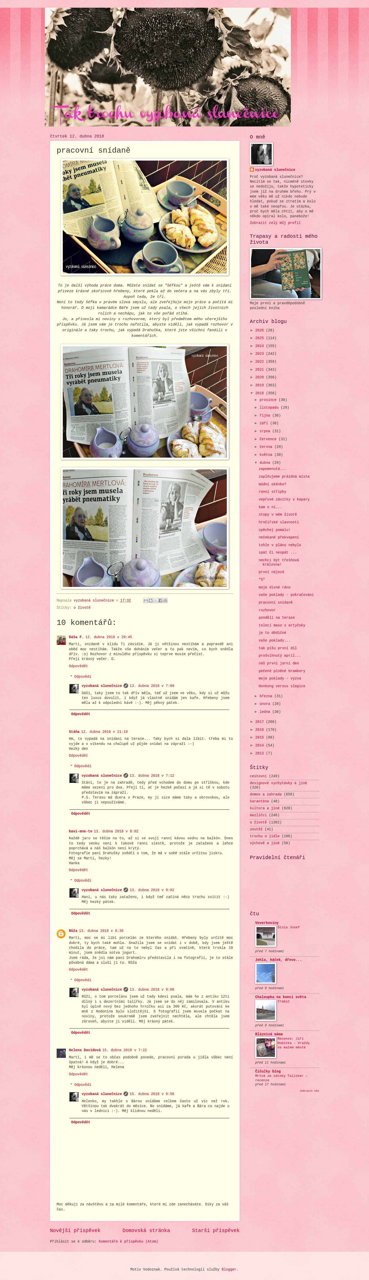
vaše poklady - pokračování (286, 595)
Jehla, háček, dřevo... (278, 960)
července (269, 439)
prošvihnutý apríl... (280, 656)
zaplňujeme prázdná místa (284, 477)
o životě (82, 608)
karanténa (259, 801)
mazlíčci (258, 815)
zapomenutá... (272, 469)
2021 (260, 370)
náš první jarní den (279, 663)
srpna (266, 431)
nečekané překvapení (279, 537)
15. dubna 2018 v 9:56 (152, 1094)
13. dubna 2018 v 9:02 (152, 890)
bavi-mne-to (80, 831)
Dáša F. (76, 637)
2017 (260, 722)
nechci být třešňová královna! (279, 562)
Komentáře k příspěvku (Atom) (128, 1242)
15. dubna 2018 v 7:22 (124, 1050)
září (265, 423)
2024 (260, 346)
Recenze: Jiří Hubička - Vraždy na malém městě (294, 1043)
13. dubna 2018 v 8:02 (116, 831)
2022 (260, 362)
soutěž (256, 829)
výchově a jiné (265, 843)
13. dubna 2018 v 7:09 (152, 686)
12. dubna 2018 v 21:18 (104, 732)
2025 (260, 338)
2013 (260, 753)
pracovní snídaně (275, 603)
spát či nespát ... (278, 553)
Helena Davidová (85, 1050)
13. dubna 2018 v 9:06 (152, 990)
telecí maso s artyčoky (282, 625)
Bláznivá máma (269, 1034)
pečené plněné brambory (282, 671)
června (267, 447)
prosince (269, 400)
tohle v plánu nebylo (280, 545)
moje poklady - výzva (280, 679)
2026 (260, 330)
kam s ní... (270, 507)
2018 (260, 393)
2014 (260, 745)
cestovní (258, 776)
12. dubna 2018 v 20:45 (108, 637)
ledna (266, 712)
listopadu (270, 408)
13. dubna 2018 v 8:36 (101, 931)
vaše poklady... (274, 641)
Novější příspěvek (75, 1231)
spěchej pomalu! (274, 530)
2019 (260, 385)
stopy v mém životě (278, 515)
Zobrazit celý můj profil (275, 223)
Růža (73, 931)
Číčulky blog (268, 1072)
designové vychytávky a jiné (278, 783)
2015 (260, 738)
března (267, 696)
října (266, 416)
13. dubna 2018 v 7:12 (152, 776)
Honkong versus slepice (282, 686)
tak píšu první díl (278, 648)
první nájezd (271, 572)
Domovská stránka (146, 1231)
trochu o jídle (265, 836)
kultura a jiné (265, 808)
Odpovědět (78, 666)
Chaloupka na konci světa (280, 997)
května (267, 455)
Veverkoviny (267, 923)
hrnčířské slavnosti (279, 522)
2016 (260, 730)
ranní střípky (272, 492)
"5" (262, 580)
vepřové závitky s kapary (284, 499)
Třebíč (284, 1001)
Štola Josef (289, 927)
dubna (266, 463)
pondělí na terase (277, 618)
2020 (260, 377)
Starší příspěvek (216, 1231)
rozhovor (267, 610)
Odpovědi (82, 677)
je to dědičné (272, 633)
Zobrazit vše (309, 1090)
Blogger (229, 1270)
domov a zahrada (266, 794)
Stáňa (74, 732)
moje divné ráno (274, 587)
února (266, 704)
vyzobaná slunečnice (102, 686)
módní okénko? (272, 484)
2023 (260, 354)
